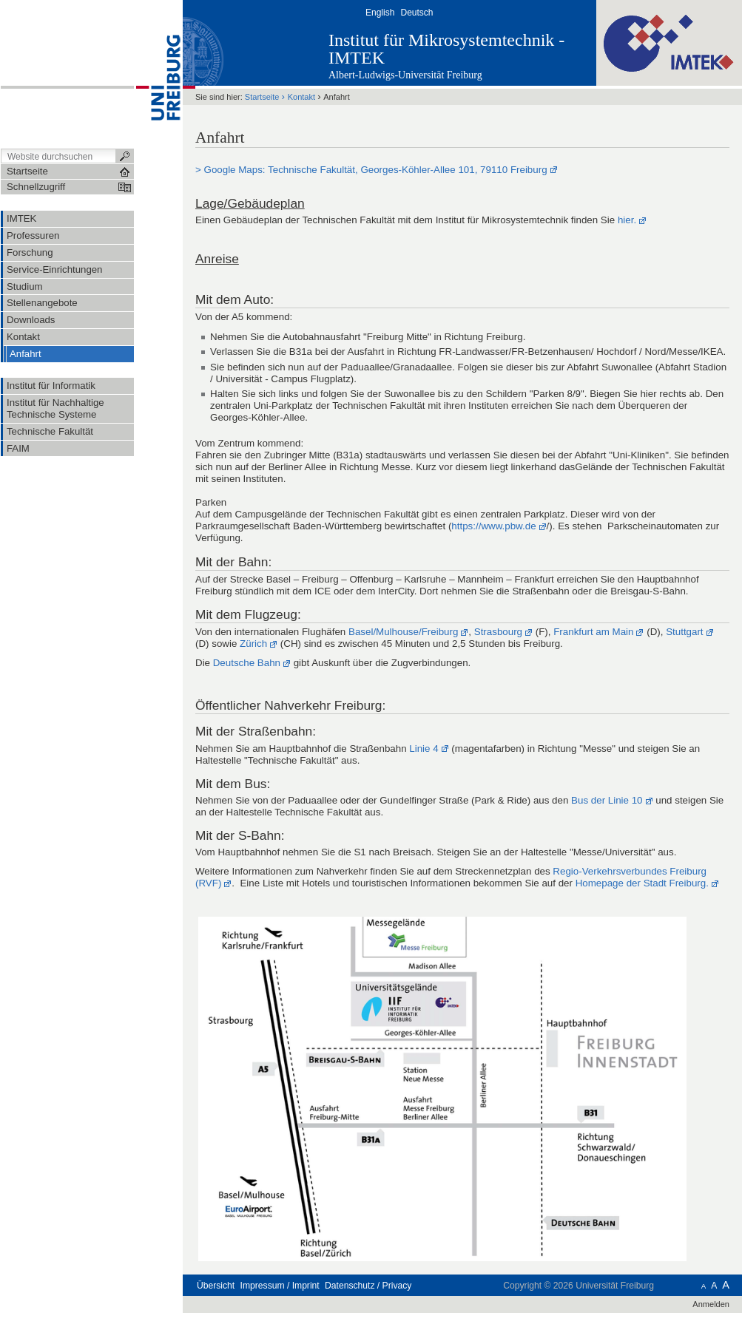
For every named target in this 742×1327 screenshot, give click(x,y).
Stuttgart (684, 631)
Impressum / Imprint (280, 1285)
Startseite (262, 96)
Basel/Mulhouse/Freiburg (403, 631)
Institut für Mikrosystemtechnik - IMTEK (446, 48)
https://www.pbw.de (493, 526)
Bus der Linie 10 (606, 800)
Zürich (253, 643)
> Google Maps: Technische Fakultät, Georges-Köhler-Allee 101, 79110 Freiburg (371, 169)
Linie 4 (423, 748)
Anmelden (710, 1304)
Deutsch (416, 12)
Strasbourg (498, 631)
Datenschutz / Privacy (368, 1285)
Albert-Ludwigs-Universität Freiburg (405, 75)
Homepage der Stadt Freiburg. (642, 883)
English (379, 12)
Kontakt (301, 96)
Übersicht (216, 1285)
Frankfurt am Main (593, 631)
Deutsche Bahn (246, 662)
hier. (627, 219)
